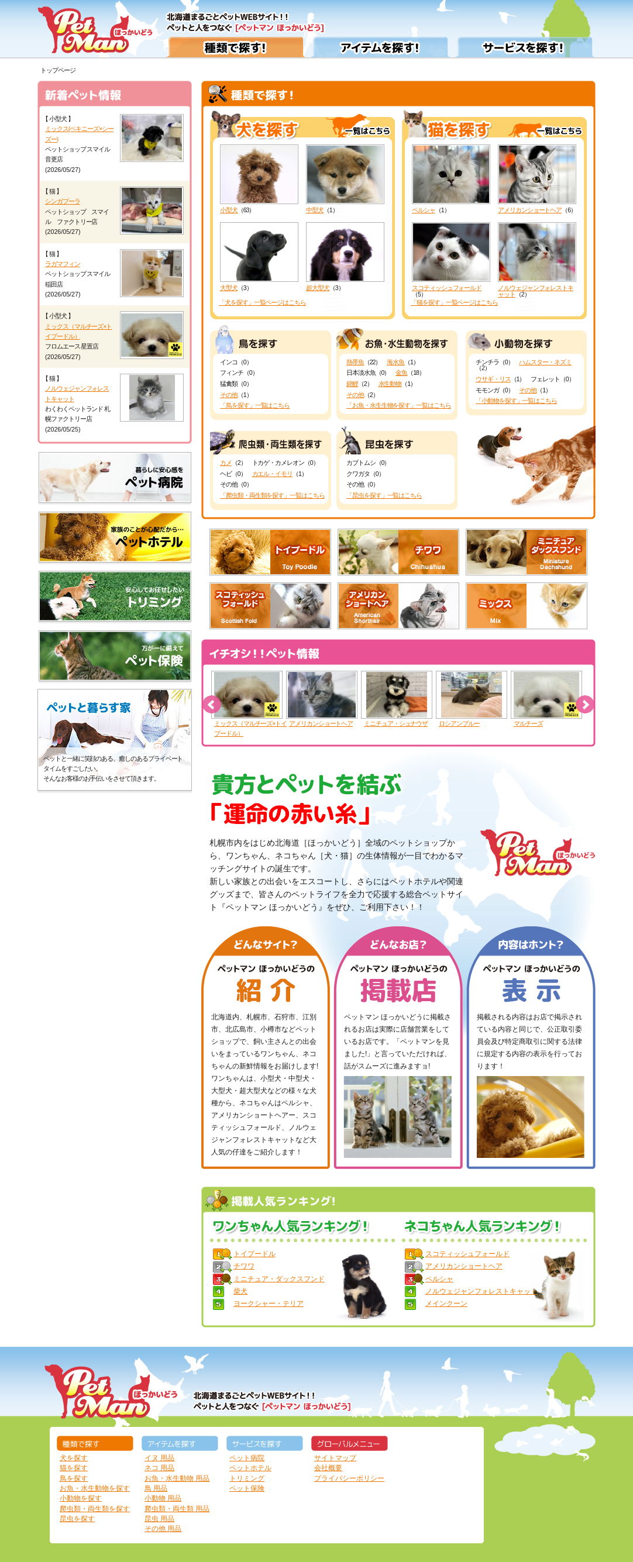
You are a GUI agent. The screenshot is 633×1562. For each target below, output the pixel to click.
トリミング (246, 1478)
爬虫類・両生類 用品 (177, 1509)
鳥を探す (74, 1478)
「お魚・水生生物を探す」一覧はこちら (398, 405)
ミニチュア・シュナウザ (396, 723)
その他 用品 (163, 1529)
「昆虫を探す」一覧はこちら (384, 495)
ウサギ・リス (493, 378)
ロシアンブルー (459, 723)
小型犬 (259, 178)
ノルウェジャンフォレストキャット (537, 260)
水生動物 (390, 383)
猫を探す (74, 1468)
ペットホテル (250, 1468)
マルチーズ (528, 723)
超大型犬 (345, 256)
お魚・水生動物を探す (95, 1488)
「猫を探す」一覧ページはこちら (454, 302)
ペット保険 (246, 1488)
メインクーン (446, 1303)
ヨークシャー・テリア (268, 1303)
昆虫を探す (77, 1519)
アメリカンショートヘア (537, 178)
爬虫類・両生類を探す (95, 1509)
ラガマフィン (62, 263)
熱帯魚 (355, 361)
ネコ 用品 (159, 1468)
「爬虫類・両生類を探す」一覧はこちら (272, 495)
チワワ (243, 1266)
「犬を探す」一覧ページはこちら (262, 302)
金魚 (401, 372)
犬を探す (74, 1458)
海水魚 (395, 361)
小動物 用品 (163, 1498)
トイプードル (254, 1254)
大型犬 (259, 256)
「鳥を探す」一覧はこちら (255, 405)
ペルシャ (451, 178)
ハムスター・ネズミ (545, 361)
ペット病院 (246, 1458)
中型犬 (345, 178)
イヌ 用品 (159, 1458)
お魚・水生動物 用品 (177, 1478)
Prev (211, 704)
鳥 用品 (156, 1488)
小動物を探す (81, 1498)
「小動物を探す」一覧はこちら (516, 400)
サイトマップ (335, 1458)
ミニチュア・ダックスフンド (279, 1279)
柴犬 (240, 1291)
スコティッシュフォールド (451, 256)
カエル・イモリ (272, 473)
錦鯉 (352, 383)
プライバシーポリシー (349, 1478)
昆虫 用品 (159, 1519)
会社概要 (328, 1468)
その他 (229, 394)
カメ (226, 462)
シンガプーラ (62, 201)
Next (585, 704)
